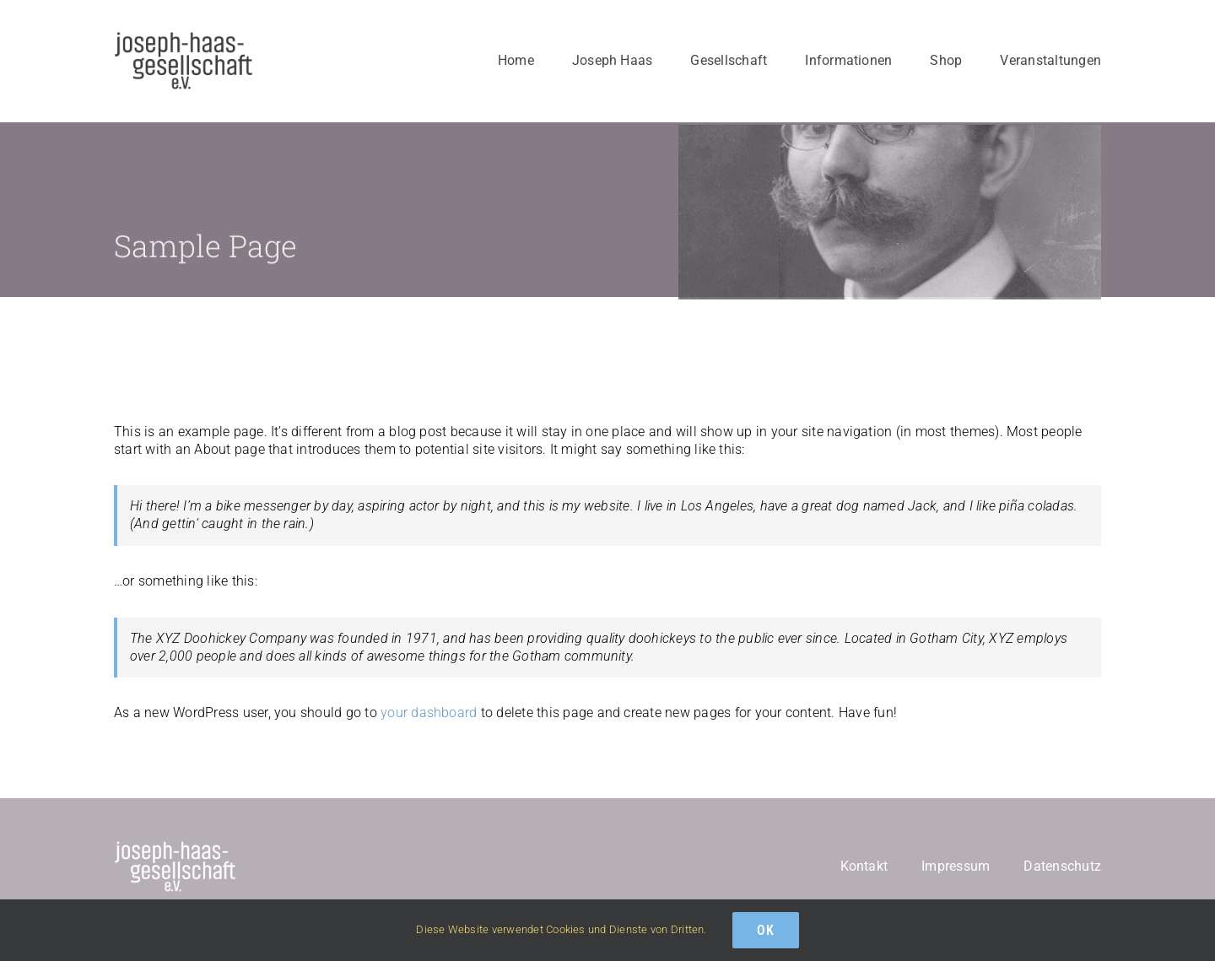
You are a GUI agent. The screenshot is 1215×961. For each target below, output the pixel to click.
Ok (766, 930)
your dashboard (429, 713)
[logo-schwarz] (183, 38)
